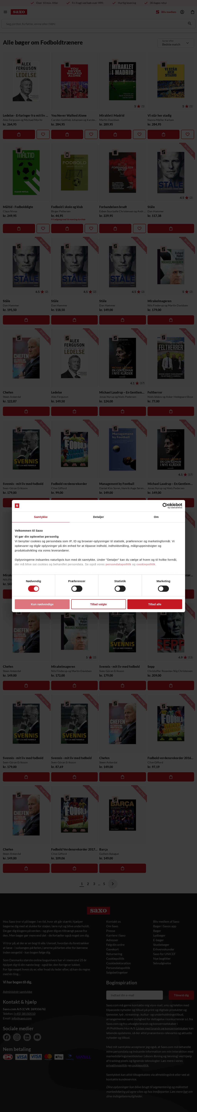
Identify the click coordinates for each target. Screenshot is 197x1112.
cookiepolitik (145, 564)
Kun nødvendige (42, 604)
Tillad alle (154, 604)
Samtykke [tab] (41, 516)
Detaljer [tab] (98, 516)
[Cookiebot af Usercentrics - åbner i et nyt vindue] (165, 505)
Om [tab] (156, 516)
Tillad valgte (98, 604)
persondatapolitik (118, 564)
